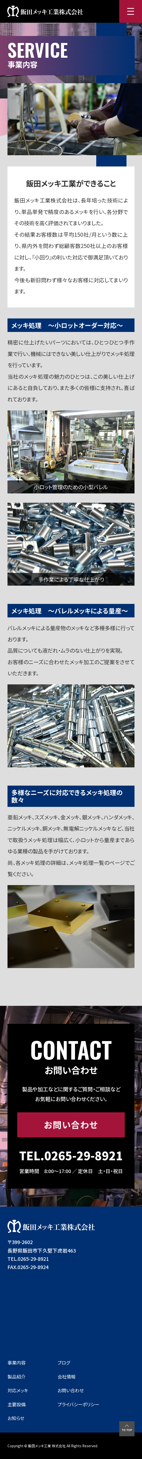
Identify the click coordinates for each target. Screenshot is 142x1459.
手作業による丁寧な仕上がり (71, 579)
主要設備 (17, 1404)
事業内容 (17, 1362)
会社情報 (67, 1376)
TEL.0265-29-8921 (71, 1155)
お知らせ (16, 1418)
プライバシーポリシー (78, 1404)
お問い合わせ (71, 1124)
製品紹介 (17, 1376)
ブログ (64, 1362)
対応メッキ (18, 1390)
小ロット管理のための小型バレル (71, 487)
